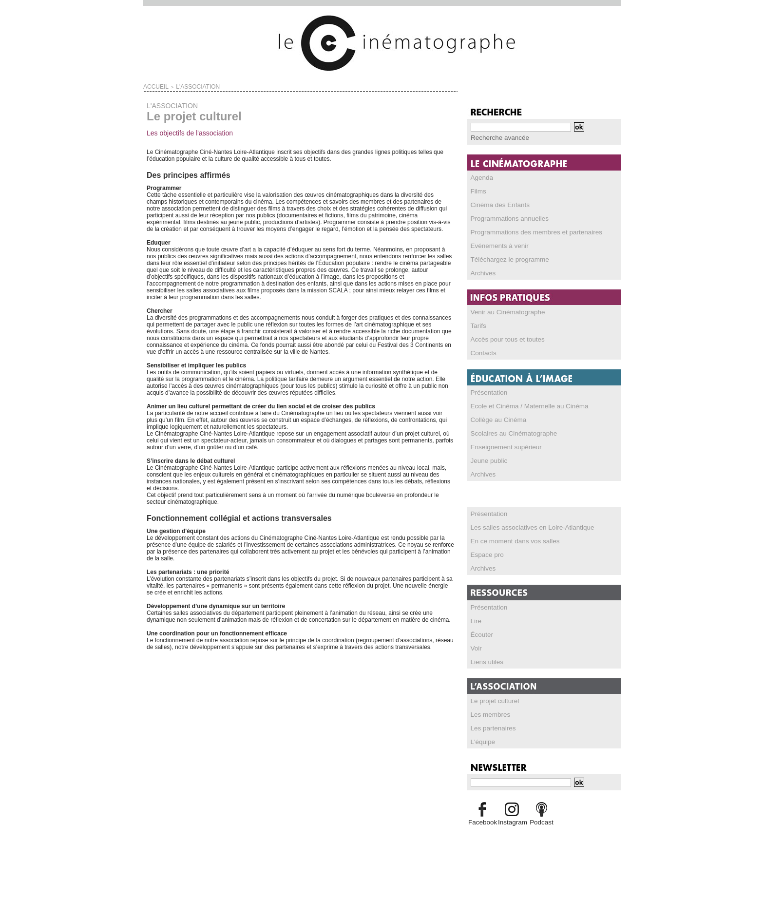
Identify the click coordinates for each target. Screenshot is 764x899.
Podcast (541, 821)
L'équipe (482, 741)
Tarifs (478, 325)
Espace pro (485, 554)
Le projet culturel (492, 700)
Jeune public (487, 460)
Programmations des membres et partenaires (529, 231)
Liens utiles (485, 661)
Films (478, 190)
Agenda (481, 176)
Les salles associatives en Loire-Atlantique (526, 526)
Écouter (481, 634)
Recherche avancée (497, 137)
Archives (482, 272)
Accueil (152, 85)
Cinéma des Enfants (497, 204)
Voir (476, 647)
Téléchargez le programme (505, 258)
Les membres (488, 713)
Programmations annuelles (505, 217)
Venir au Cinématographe (504, 311)
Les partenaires (491, 727)
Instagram (512, 821)
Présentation (487, 391)
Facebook (482, 821)
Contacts (482, 352)
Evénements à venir (496, 245)
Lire (475, 620)
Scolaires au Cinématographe (509, 432)
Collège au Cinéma (495, 419)
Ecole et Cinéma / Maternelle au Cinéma (523, 405)
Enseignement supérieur (502, 446)
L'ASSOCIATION (186, 85)
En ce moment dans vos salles (510, 540)
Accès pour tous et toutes (503, 338)
